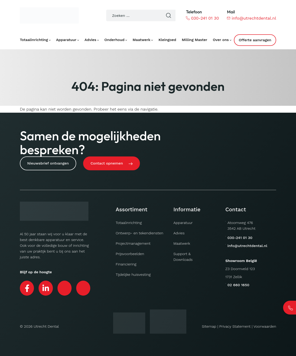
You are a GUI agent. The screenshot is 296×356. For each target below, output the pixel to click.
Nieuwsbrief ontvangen (48, 163)
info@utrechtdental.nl (251, 18)
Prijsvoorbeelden (130, 254)
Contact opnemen (107, 163)
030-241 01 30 (202, 18)
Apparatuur (183, 223)
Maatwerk (181, 243)
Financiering (126, 264)
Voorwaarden (265, 326)
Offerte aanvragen (255, 40)
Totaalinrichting (129, 223)
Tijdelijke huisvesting (133, 274)
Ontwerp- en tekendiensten (139, 233)
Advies (178, 233)
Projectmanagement (133, 243)
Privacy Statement (235, 326)
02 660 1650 (238, 285)
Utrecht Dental (46, 326)
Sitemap (209, 326)
